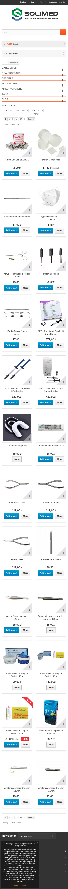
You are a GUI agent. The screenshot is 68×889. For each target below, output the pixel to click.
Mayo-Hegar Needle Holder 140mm (17, 275)
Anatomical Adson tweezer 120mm (17, 789)
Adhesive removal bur (51, 559)
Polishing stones (51, 274)
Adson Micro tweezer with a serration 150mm (51, 617)
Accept (17, 886)
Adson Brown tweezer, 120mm (17, 617)
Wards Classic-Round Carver (17, 332)
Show (33, 110)
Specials (7, 78)
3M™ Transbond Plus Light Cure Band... (51, 332)
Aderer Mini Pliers (51, 502)
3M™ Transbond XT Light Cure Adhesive (51, 389)
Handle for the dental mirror (17, 217)
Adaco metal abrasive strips (51, 445)
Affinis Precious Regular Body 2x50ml (17, 674)
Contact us (52, 2)
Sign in (62, 2)
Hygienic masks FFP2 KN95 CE (51, 218)
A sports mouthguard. (17, 445)
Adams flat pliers (17, 502)
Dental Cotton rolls (51, 160)
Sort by (5, 110)
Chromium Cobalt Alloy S (17, 160)
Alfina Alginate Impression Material (51, 732)
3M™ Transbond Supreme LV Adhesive (17, 389)
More (24, 886)
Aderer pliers (17, 559)
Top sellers (9, 83)
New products (11, 73)
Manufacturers (12, 89)
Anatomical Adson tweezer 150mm (51, 789)
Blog (5, 99)
